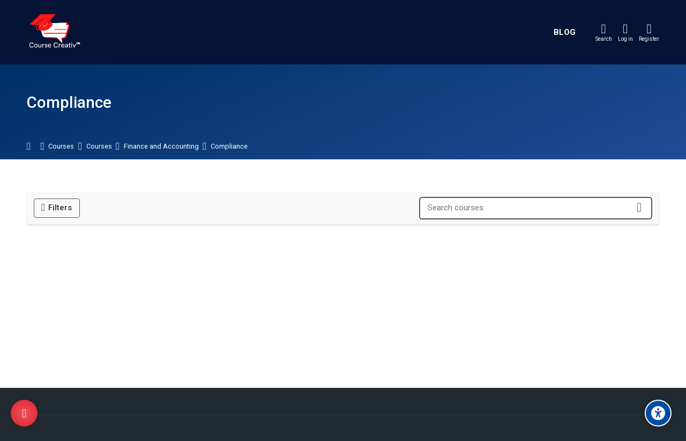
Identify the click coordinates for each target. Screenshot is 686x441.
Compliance (229, 146)
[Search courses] (639, 208)
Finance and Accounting (161, 146)
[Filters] (57, 208)
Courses (61, 146)
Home (34, 147)
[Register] (649, 32)
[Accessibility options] (658, 413)
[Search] (603, 32)
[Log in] (625, 32)
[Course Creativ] (54, 32)
